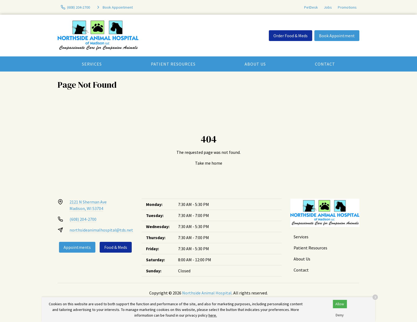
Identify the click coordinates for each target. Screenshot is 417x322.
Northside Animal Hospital (207, 293)
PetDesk (311, 7)
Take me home (208, 163)
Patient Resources (173, 64)
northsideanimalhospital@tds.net (101, 230)
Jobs (328, 7)
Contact (325, 64)
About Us (255, 64)
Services (92, 64)
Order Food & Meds (290, 35)
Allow (339, 303)
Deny (340, 315)
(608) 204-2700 (83, 219)
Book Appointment (337, 35)
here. (212, 315)
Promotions (347, 7)
